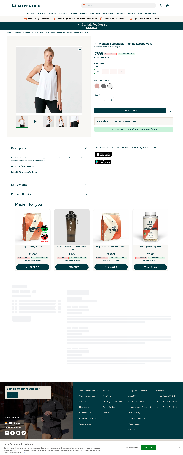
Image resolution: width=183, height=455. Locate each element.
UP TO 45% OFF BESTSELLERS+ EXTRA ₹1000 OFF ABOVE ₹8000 (91, 26)
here (23, 452)
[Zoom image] (80, 49)
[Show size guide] (99, 63)
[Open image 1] (22, 121)
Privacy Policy (134, 413)
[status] (104, 100)
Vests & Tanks (37, 33)
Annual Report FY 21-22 (166, 396)
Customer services (87, 396)
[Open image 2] (35, 118)
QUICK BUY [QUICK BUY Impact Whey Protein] (32, 267)
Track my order (85, 424)
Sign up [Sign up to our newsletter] (12, 395)
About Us (132, 396)
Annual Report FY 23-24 (167, 407)
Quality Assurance (136, 401)
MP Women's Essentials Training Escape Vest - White (67, 33)
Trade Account (134, 424)
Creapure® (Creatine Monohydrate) (111, 247)
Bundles (83, 13)
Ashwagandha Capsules (150, 247)
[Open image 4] (61, 121)
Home (10, 33)
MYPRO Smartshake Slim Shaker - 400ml (72, 248)
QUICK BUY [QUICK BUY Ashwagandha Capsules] (150, 267)
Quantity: (98, 95)
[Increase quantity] (111, 100)
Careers (131, 429)
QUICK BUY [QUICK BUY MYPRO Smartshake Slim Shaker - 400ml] (72, 267)
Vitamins (73, 13)
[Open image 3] (48, 121)
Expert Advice (151, 13)
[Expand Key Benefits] (50, 184)
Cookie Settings (12, 417)
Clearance (120, 13)
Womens (26, 33)
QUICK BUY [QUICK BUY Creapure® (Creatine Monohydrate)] (111, 267)
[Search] (84, 5)
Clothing (17, 33)
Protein (41, 13)
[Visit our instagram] (7, 433)
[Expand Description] (50, 148)
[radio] (97, 71)
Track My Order (135, 13)
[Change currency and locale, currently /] (37, 423)
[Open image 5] (75, 121)
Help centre (84, 407)
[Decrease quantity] (97, 100)
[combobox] (118, 5)
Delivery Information (87, 418)
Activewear (95, 13)
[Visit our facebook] (12, 433)
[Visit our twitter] (23, 433)
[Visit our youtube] (18, 433)
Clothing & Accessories (113, 401)
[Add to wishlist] (170, 110)
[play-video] (35, 118)
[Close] (179, 447)
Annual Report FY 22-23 (167, 401)
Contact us (84, 401)
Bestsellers (30, 13)
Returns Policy (85, 413)
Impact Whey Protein (32, 247)
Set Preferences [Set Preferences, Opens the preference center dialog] (132, 447)
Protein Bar (108, 13)
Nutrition (62, 13)
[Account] (160, 5)
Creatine (52, 13)
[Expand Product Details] (50, 194)
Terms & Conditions (136, 418)
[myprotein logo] (26, 5)
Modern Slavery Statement (139, 407)
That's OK (148, 447)
